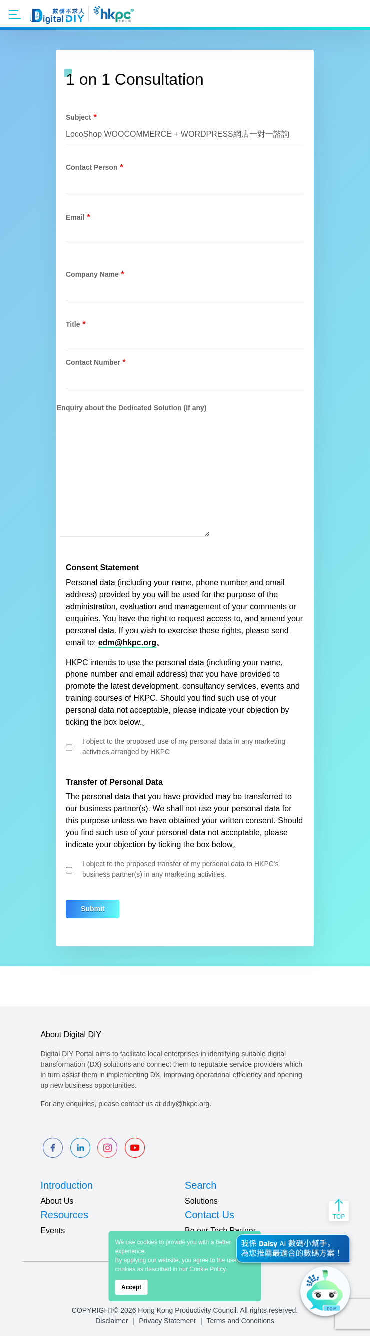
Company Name (92, 274)
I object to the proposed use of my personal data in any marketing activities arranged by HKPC (184, 746)
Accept (132, 1287)
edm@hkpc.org (127, 642)
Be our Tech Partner (220, 1230)
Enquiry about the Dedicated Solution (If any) (131, 408)
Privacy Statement (167, 1321)
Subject (79, 117)
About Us (57, 1201)
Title (73, 324)
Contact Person (92, 167)
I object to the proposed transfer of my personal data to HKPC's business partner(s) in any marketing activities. (180, 869)
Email (75, 217)
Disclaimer (112, 1321)
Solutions (201, 1201)
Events (52, 1230)
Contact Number (93, 362)
